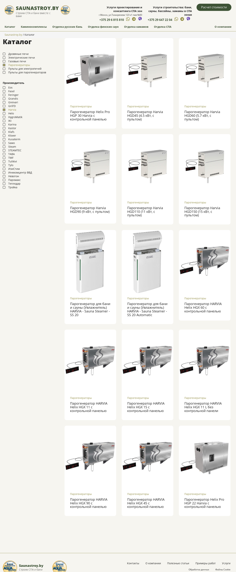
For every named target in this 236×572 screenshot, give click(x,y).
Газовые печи (17, 61)
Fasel (11, 91)
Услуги (226, 563)
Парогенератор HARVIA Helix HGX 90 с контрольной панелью (88, 503)
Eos (10, 87)
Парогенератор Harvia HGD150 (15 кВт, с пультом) (202, 212)
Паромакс (14, 180)
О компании (223, 27)
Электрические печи (21, 57)
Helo (11, 113)
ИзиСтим (14, 169)
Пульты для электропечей (24, 69)
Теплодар (14, 183)
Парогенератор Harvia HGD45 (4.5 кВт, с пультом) (145, 116)
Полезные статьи (178, 563)
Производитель (13, 83)
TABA (11, 154)
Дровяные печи (18, 54)
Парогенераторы (19, 65)
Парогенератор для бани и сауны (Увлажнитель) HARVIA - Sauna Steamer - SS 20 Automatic (147, 309)
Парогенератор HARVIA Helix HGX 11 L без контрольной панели (203, 407)
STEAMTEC (14, 150)
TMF (10, 158)
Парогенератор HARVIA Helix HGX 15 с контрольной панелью (145, 407)
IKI (9, 121)
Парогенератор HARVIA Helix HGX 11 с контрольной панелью (88, 407)
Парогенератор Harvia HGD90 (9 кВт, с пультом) (90, 210)
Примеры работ (205, 563)
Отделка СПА (162, 27)
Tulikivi (12, 161)
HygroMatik (15, 117)
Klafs (11, 132)
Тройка (12, 187)
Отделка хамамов (136, 27)
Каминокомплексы (34, 27)
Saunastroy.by (37, 8)
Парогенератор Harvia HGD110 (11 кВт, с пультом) (145, 212)
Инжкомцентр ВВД (20, 172)
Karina (12, 124)
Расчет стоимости (214, 7)
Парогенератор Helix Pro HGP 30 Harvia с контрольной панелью (90, 116)
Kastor (12, 128)
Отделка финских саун (103, 27)
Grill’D (12, 106)
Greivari (13, 102)
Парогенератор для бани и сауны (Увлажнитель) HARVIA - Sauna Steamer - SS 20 (90, 309)
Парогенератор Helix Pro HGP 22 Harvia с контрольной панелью (204, 503)
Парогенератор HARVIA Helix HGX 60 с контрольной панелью (203, 308)
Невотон (13, 176)
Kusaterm (14, 139)
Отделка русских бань (67, 27)
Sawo (11, 143)
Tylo (10, 165)
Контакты (133, 563)
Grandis (13, 99)
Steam (12, 147)
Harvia (12, 110)
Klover (12, 135)
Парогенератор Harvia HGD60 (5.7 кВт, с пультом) (202, 116)
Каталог (10, 27)
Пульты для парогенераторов (27, 72)
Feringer (13, 95)
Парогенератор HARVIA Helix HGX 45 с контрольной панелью (145, 503)
